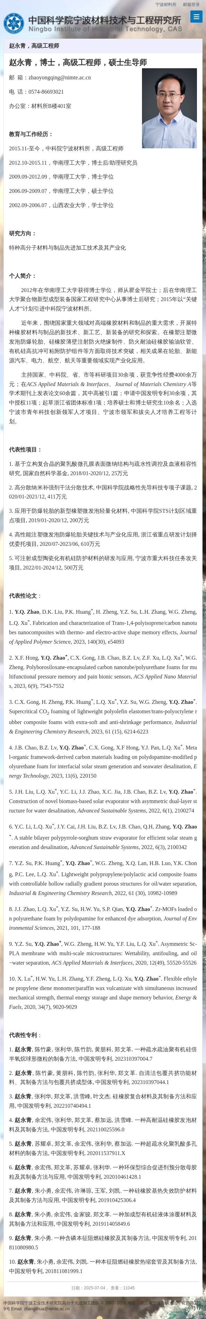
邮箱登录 (191, 4)
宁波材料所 (166, 4)
